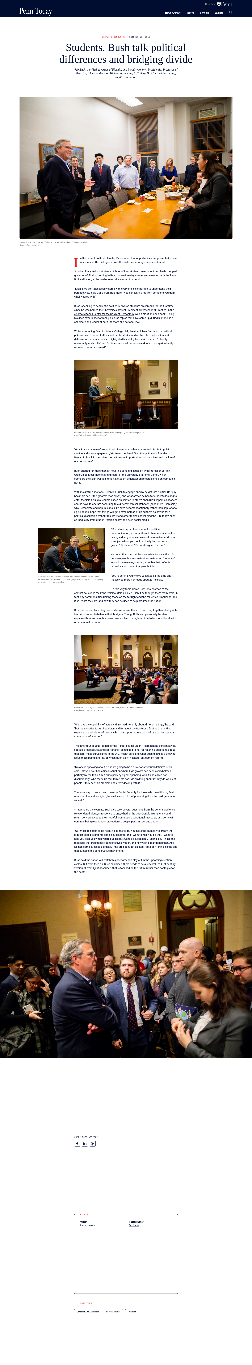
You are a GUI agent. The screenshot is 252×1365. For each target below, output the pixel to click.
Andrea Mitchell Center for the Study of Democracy (104, 313)
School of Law (120, 271)
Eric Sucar (134, 1225)
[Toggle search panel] (231, 12)
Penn (113, 275)
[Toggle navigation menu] (190, 12)
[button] (126, 394)
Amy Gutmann (150, 331)
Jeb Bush (160, 271)
